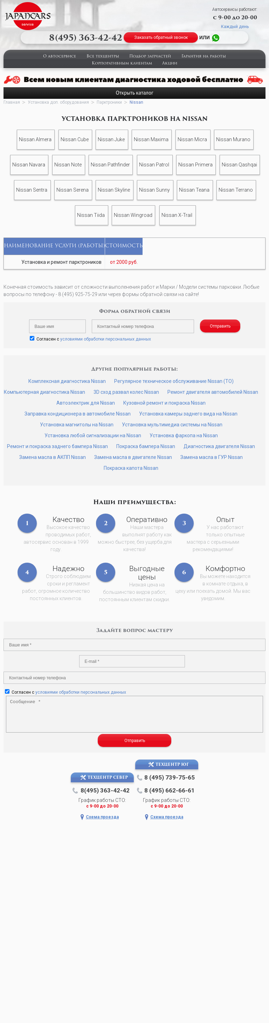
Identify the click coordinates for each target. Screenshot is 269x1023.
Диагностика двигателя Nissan (219, 446)
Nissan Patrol (154, 164)
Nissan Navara (28, 164)
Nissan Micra (192, 139)
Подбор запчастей (150, 57)
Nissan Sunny (154, 190)
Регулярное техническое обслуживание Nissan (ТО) (174, 381)
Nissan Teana (194, 190)
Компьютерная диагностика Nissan (44, 392)
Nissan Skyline (114, 190)
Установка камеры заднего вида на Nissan (188, 414)
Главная (12, 102)
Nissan (136, 102)
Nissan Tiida (91, 215)
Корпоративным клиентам (122, 64)
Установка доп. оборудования (58, 102)
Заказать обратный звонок (161, 37)
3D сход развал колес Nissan (126, 392)
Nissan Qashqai (239, 164)
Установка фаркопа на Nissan (184, 435)
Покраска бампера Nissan (145, 446)
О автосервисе (59, 57)
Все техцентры (103, 57)
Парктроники (109, 102)
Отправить (220, 326)
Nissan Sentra (31, 190)
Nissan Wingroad (133, 215)
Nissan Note (68, 164)
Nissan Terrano (236, 190)
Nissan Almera (35, 139)
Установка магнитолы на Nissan (76, 424)
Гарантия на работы (203, 57)
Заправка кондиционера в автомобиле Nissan (78, 414)
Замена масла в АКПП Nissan (52, 457)
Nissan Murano (233, 139)
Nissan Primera (195, 164)
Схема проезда (102, 817)
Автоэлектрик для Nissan (85, 403)
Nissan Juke (111, 139)
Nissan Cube (75, 139)
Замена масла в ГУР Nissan (211, 457)
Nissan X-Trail (176, 215)
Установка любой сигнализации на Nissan (92, 435)
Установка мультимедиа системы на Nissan (172, 424)
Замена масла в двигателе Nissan (133, 457)
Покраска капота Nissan (131, 468)
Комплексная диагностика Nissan (67, 381)
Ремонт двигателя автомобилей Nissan (212, 392)
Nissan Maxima (151, 139)
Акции (169, 64)
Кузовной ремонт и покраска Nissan (164, 403)
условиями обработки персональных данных (105, 339)
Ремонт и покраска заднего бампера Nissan (57, 446)
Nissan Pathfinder (110, 164)
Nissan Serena (72, 190)
